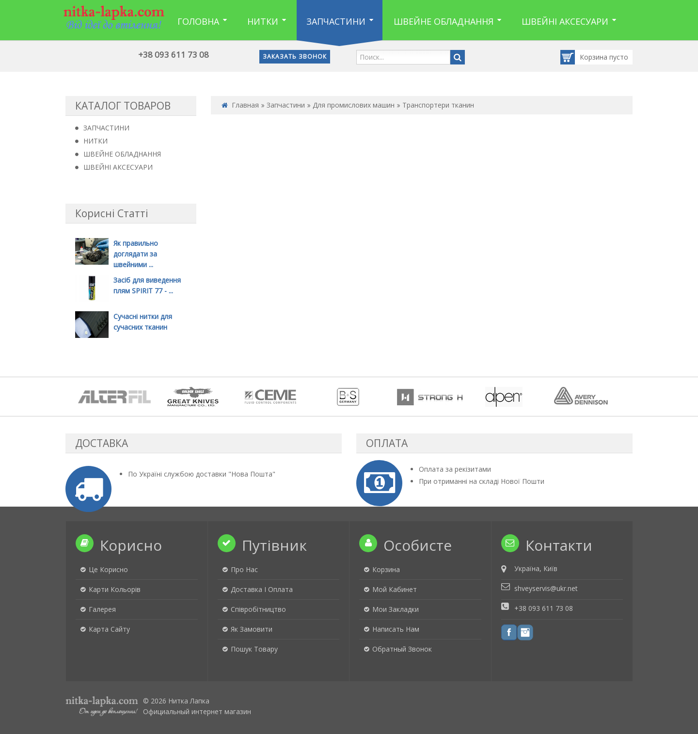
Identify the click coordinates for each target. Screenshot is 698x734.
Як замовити (251, 629)
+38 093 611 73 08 (173, 54)
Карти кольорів (115, 589)
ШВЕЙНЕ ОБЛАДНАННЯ (122, 154)
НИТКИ (95, 140)
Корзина (584, 57)
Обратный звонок (402, 649)
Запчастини (286, 105)
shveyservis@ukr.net (546, 588)
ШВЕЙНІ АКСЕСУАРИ (118, 167)
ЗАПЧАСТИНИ (106, 127)
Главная (245, 105)
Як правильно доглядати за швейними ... (135, 254)
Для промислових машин (354, 105)
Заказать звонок (295, 56)
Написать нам (395, 629)
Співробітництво (258, 609)
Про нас (244, 569)
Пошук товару (254, 649)
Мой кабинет (394, 589)
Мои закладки (395, 609)
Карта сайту (109, 629)
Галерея (102, 609)
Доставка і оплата (262, 589)
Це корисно (108, 569)
